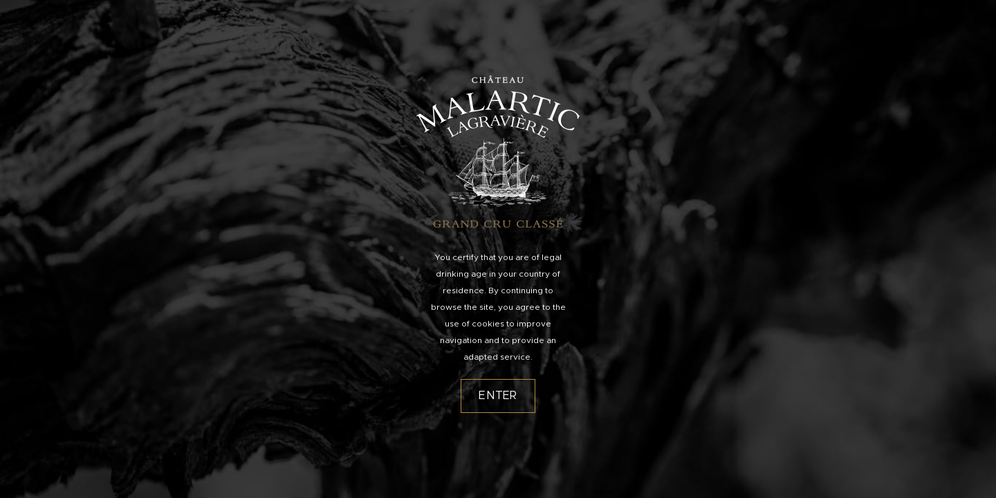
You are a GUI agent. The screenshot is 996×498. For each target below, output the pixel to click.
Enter (498, 395)
